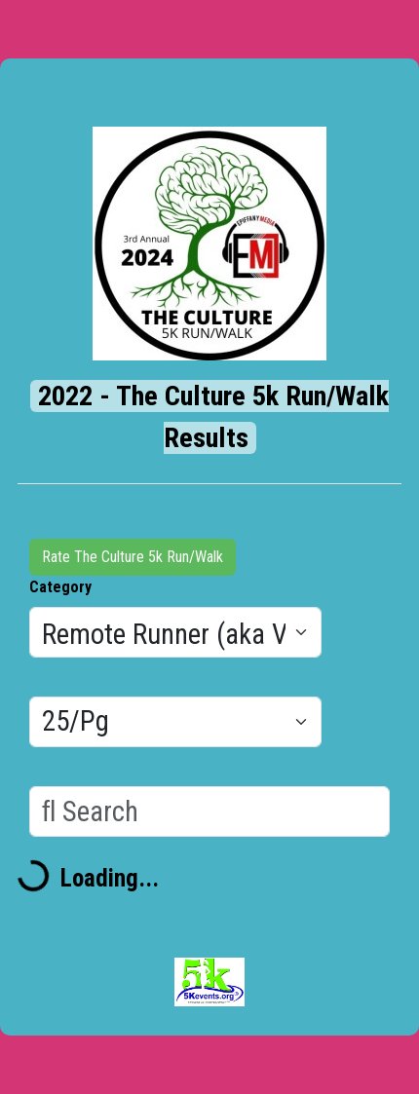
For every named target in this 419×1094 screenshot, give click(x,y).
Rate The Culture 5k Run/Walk (132, 556)
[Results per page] (175, 722)
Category (60, 587)
